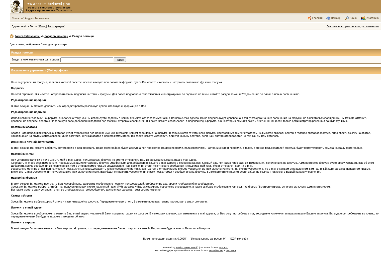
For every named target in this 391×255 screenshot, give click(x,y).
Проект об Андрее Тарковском (30, 18)
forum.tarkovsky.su (27, 36)
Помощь (336, 18)
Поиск (353, 18)
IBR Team (231, 250)
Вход (42, 26)
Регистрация (56, 26)
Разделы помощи (56, 36)
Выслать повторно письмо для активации (352, 26)
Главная (317, 18)
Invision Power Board (186, 247)
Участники (372, 18)
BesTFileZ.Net (216, 250)
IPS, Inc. (223, 247)
